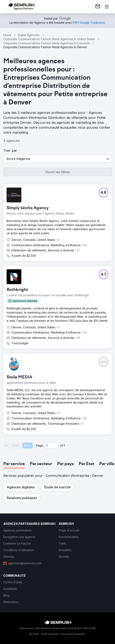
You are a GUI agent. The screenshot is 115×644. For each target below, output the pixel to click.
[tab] (14, 464)
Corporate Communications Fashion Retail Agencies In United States (49, 39)
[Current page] (51, 445)
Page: (40, 445)
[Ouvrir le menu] (107, 6)
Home (7, 35)
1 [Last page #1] (64, 445)
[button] (57, 159)
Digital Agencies (29, 35)
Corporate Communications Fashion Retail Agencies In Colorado (46, 43)
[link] (97, 6)
